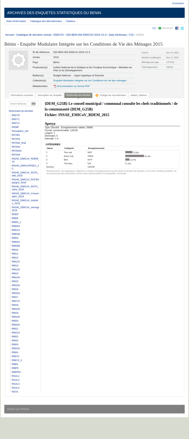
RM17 (15, 297)
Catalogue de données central (33, 34)
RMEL (15, 364)
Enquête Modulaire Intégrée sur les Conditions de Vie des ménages (89, 80)
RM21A (16, 332)
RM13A (16, 269)
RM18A (16, 309)
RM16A (16, 293)
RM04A (16, 241)
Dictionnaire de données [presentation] (78, 95)
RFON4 (16, 154)
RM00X (16, 226)
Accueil (9, 34)
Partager (167, 28)
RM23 (15, 340)
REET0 (16, 115)
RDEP (15, 214)
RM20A (16, 324)
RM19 (15, 312)
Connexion (178, 3)
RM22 (15, 336)
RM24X (16, 348)
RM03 (15, 238)
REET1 (16, 119)
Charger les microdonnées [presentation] (110, 95)
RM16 (15, 289)
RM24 (15, 344)
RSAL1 (16, 376)
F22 (131, 34)
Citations (70, 21)
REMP (15, 127)
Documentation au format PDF (71, 86)
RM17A (16, 301)
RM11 (15, 253)
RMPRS (16, 372)
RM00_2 (16, 222)
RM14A (16, 277)
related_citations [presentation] (139, 95)
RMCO (15, 356)
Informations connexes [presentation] (22, 95)
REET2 (16, 123)
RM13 (15, 265)
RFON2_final (19, 142)
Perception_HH (20, 131)
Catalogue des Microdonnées (46, 21)
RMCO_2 (17, 360)
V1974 (140, 34)
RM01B (16, 234)
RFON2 (16, 139)
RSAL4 (16, 387)
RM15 (15, 281)
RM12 (15, 257)
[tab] (22, 95)
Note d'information (16, 21)
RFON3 (16, 146)
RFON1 (16, 135)
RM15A (16, 285)
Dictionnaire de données (21, 111)
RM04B (16, 245)
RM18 (15, 305)
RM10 (15, 249)
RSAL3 (16, 383)
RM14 (15, 273)
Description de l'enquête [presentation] (50, 95)
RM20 (15, 320)
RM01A (16, 230)
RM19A (16, 316)
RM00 (15, 218)
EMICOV (59, 34)
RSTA (15, 391)
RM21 (15, 328)
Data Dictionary (118, 34)
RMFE (15, 368)
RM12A (16, 261)
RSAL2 (16, 380)
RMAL (15, 352)
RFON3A (17, 150)
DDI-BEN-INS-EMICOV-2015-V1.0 (86, 34)
